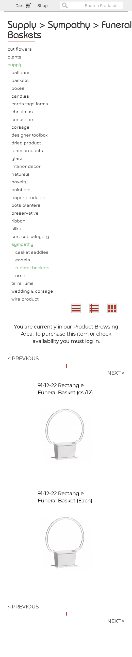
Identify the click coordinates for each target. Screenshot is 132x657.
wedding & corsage (32, 291)
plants (14, 56)
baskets (20, 80)
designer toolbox (29, 135)
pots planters (25, 205)
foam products (27, 150)
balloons (20, 72)
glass (17, 158)
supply (15, 64)
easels (22, 259)
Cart (19, 5)
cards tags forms (29, 103)
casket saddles (31, 252)
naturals (20, 174)
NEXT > (115, 373)
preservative (25, 213)
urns (20, 275)
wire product (25, 299)
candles (20, 96)
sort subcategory (30, 236)
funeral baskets (32, 267)
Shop (42, 5)
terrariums (22, 283)
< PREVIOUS (23, 358)
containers (23, 119)
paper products (28, 197)
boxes (17, 88)
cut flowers (20, 49)
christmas (22, 111)
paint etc (20, 189)
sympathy (22, 244)
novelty (19, 181)
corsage (20, 127)
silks (16, 228)
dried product (26, 142)
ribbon (18, 220)
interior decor (26, 166)
